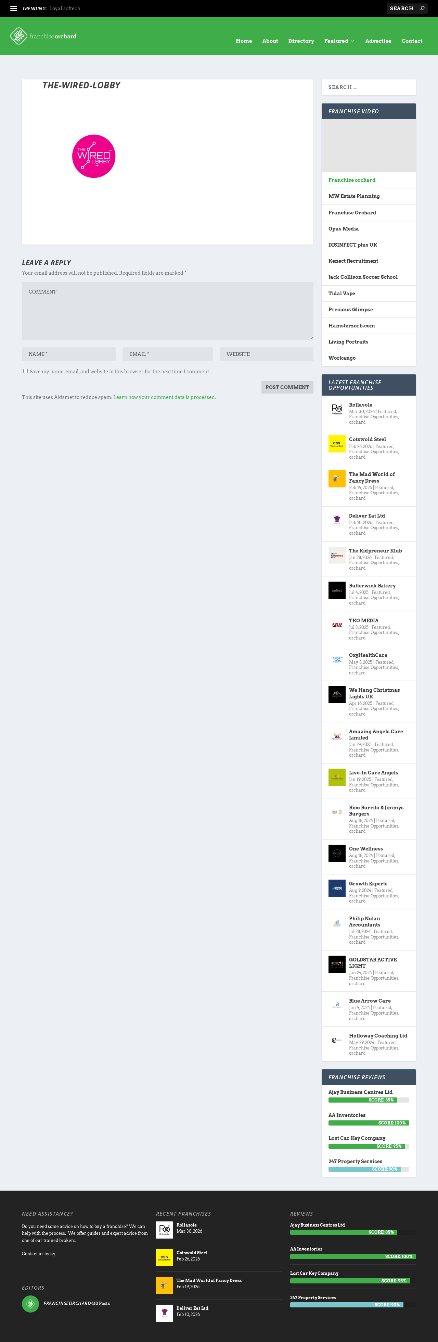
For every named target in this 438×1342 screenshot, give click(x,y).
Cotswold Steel (367, 418)
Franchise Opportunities (373, 395)
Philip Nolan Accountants (365, 900)
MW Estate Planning (354, 175)
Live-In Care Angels (373, 751)
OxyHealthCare (368, 634)
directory (329, 1333)
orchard (357, 400)
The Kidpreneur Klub (375, 529)
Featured (336, 31)
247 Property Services (355, 1140)
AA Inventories (347, 1094)
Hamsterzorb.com (351, 304)
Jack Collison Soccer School (363, 256)
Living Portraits (348, 320)
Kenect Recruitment (353, 240)
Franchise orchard (352, 159)
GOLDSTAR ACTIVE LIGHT (373, 941)
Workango (342, 336)
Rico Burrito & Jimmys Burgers (376, 789)
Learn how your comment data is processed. (164, 376)
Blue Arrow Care (370, 979)
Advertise (378, 31)
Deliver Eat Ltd (367, 494)
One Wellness (366, 827)
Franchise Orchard (352, 191)
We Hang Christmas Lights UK (374, 672)
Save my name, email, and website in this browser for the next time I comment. (120, 350)
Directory (301, 31)
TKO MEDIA (363, 599)
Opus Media (343, 207)
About (270, 31)
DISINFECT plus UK (352, 223)
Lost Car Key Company (356, 1117)
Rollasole (360, 383)
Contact (412, 31)
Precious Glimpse (350, 288)
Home (244, 31)
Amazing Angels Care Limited (376, 713)
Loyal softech (64, 8)
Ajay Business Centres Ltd (360, 1071)
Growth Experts (368, 862)
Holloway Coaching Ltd (378, 1014)
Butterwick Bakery (372, 564)
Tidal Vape (341, 272)
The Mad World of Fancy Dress (372, 456)
